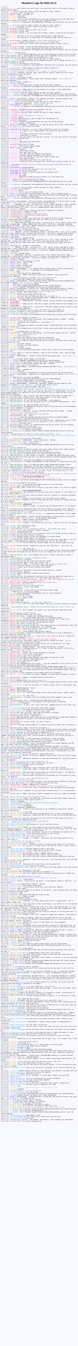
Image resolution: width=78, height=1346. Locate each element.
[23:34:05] (5, 36)
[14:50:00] (5, 273)
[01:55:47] (5, 1234)
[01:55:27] (5, 1238)
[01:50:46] (5, 1269)
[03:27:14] (5, 597)
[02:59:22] (5, 775)
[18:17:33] (5, 220)
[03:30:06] (5, 571)
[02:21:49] (5, 1056)
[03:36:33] (5, 551)
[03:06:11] (5, 734)
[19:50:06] (5, 126)
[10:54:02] (5, 356)
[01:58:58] (5, 1199)
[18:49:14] (5, 207)
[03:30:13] (5, 567)
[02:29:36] (5, 1021)
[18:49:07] (5, 209)
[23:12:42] (5, 57)
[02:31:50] (5, 1003)
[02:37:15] (5, 973)
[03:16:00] (5, 668)
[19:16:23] (5, 143)
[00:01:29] (5, 1342)
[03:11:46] (5, 694)
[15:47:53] (5, 249)
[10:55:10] (5, 350)
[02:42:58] (5, 935)
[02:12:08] (5, 1126)
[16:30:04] (5, 237)
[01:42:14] (5, 1300)
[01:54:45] (5, 1245)
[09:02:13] (5, 433)
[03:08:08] (5, 703)
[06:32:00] (5, 442)
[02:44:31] (5, 920)
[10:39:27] (5, 389)
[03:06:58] (5, 718)
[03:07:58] (5, 705)
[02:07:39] (5, 1151)
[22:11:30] (5, 84)
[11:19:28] (5, 339)
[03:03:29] (5, 758)
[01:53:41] (5, 1249)
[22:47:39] (5, 62)
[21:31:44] (5, 102)
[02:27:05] (5, 1045)
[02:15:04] (5, 1102)
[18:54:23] (5, 183)
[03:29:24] (5, 578)
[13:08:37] (5, 327)
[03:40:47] (5, 543)
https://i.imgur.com (46, 349)
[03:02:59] (5, 762)
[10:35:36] (5, 402)
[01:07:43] (5, 1326)
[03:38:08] (5, 545)
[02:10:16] (5, 1138)
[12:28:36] (5, 336)
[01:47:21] (5, 1284)
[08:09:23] (5, 435)
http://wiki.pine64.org (9, 374)
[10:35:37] (5, 400)
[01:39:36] (5, 1304)
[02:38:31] (5, 964)
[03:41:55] (5, 541)
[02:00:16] (5, 1194)
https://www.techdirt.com (38, 125)
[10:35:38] (5, 398)
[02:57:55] (5, 782)
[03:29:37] (5, 575)
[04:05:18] (5, 466)
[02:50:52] (5, 857)
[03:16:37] (5, 659)
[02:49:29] (5, 867)
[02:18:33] (5, 1074)
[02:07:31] (5, 1155)
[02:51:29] (5, 845)
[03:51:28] (5, 512)
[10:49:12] (5, 376)
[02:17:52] (5, 1080)
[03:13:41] (5, 687)
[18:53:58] (5, 185)
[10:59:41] (5, 343)
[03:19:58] (5, 633)
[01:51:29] (5, 1260)
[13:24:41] (5, 325)
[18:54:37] (5, 176)
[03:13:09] (5, 690)
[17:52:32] (5, 226)
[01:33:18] (5, 1307)
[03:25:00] (5, 606)
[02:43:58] (5, 929)
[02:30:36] (5, 1012)
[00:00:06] (5, 1344)
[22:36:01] (5, 75)
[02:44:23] (5, 925)
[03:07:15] (5, 712)
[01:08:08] (5, 1322)
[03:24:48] (5, 609)
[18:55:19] (5, 167)
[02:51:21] (5, 852)
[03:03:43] (5, 753)
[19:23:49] (5, 130)
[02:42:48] (5, 940)
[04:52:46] (5, 459)
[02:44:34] (5, 918)
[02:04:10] (5, 1160)
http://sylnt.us (42, 49)
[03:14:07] (5, 681)
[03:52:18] (5, 501)
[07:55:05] (5, 439)
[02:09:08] (5, 1146)
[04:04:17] (5, 468)
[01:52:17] (5, 1254)
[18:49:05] (5, 211)
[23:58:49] (5, 9)
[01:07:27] (5, 1328)
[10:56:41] (5, 349)
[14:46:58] (5, 294)
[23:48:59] (5, 14)
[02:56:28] (5, 791)
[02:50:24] (5, 859)
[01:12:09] (5, 1320)
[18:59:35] (5, 158)
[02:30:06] (5, 1017)
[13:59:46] (5, 321)
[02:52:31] (5, 835)
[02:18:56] (5, 1067)
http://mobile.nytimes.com (36, 1001)
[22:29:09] (5, 77)
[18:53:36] (5, 189)
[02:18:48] (5, 1070)
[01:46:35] (5, 1285)
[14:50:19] (5, 259)
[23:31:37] (5, 47)
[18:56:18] (5, 161)
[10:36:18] (5, 393)
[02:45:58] (5, 909)
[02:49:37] (5, 865)
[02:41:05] (5, 960)
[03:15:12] (5, 672)
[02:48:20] (5, 878)
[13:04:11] (5, 328)
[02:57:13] (5, 788)
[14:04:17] (5, 317)
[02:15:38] (5, 1096)
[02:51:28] (5, 848)
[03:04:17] (5, 749)
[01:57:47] (5, 1214)
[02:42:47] (5, 942)
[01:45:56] (5, 1289)
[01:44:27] (5, 1291)
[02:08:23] (5, 1148)
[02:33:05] (5, 990)
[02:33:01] (5, 992)
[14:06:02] (5, 312)
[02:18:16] (5, 1078)
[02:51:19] (5, 854)
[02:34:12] (5, 986)
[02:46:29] (5, 905)
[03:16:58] (5, 657)
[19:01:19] (5, 156)
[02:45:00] (5, 916)
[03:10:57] (5, 698)
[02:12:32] (5, 1118)
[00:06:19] (5, 1341)
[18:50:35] (5, 196)
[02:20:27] (5, 1063)
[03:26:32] (5, 602)
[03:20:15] (5, 626)
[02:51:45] (5, 841)
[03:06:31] (5, 727)
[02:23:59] (5, 1054)
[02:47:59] (5, 889)
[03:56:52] (5, 481)
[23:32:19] (5, 42)
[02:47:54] (5, 890)
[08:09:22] (5, 437)
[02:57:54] (5, 784)
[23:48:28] (5, 22)
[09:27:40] (5, 424)
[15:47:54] (5, 244)
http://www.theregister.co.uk (37, 913)
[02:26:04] (5, 1050)
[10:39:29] (5, 387)
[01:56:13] (5, 1228)
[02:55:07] (5, 802)
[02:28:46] (5, 1025)
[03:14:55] (5, 674)
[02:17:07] (5, 1087)
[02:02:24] (5, 1177)
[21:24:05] (5, 110)
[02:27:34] (5, 1039)
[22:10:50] (5, 86)
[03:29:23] (5, 580)
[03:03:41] (5, 756)
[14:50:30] (5, 257)
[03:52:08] (5, 503)
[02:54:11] (5, 824)
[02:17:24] (5, 1083)
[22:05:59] (5, 93)
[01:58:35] (5, 1205)
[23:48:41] (5, 16)
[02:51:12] (5, 856)
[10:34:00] (5, 404)
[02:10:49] (5, 1133)
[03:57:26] (5, 479)
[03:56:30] (5, 485)
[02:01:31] (5, 1183)
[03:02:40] (5, 767)
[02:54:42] (5, 806)
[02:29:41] (5, 1019)
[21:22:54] (5, 112)
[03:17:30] (5, 654)
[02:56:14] (5, 795)
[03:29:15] (5, 584)
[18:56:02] (5, 163)
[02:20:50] (5, 1059)
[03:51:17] (5, 516)
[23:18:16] (5, 51)
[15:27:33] (5, 251)
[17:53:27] (5, 224)
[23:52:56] (5, 12)
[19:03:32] (5, 152)
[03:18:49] (5, 644)
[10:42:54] (5, 380)
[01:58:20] (5, 1208)
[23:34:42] (5, 35)
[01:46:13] (5, 1287)
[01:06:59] (5, 1333)
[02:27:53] (5, 1036)
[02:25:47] (5, 1052)
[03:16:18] (5, 665)
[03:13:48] (5, 685)
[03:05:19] (5, 745)
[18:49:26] (5, 205)
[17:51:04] (5, 227)
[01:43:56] (5, 1293)
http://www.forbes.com (46, 698)
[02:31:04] (5, 1008)
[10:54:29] (5, 354)
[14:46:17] (5, 295)
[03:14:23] (5, 677)
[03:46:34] (5, 536)
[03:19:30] (5, 635)
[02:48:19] (5, 879)
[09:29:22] (5, 418)
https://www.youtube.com (26, 384)
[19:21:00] (5, 134)
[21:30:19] (5, 108)
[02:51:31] (5, 843)
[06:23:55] (5, 448)
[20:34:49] (5, 117)
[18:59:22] (5, 159)
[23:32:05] (5, 44)
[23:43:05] (5, 25)
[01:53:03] (5, 1252)
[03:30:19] (5, 565)
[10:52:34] (5, 371)
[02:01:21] (5, 1188)
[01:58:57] (5, 1201)
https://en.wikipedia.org (32, 624)
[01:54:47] (5, 1241)
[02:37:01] (5, 977)
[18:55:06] (5, 170)
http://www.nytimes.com (35, 1003)
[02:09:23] (5, 1144)
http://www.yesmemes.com (33, 350)
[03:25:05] (5, 604)
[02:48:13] (5, 887)
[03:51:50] (5, 505)
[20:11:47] (5, 123)
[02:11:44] (5, 1127)
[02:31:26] (5, 1004)
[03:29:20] (5, 582)
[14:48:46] (5, 277)
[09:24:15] (5, 429)
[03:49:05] (5, 521)
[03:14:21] (5, 679)
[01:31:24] (5, 1313)
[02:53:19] (5, 834)
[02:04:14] (5, 1159)
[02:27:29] (5, 1043)
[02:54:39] (5, 808)
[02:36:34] (5, 980)
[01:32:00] (5, 1309)
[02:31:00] (5, 1010)
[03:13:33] (5, 688)
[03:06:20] (5, 731)
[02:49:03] (5, 872)
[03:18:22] (5, 646)
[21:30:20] (5, 106)
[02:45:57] (5, 913)
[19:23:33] (5, 132)
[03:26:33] (5, 598)
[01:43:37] (5, 1295)
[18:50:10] (5, 200)
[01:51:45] (5, 1258)
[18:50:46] (5, 192)
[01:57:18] (5, 1217)
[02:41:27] (5, 957)
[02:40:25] (5, 962)
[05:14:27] (5, 451)
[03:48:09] (5, 527)
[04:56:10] (5, 457)
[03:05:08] (5, 747)
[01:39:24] (5, 1306)
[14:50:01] (5, 266)
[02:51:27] (5, 850)
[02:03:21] (5, 1164)
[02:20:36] (5, 1061)
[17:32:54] (5, 231)
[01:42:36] (5, 1298)
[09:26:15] (5, 426)
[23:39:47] (5, 29)
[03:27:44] (5, 589)
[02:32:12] (5, 997)
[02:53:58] (5, 826)
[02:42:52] (5, 936)
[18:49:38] (5, 204)
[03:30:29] (5, 562)
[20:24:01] (5, 121)
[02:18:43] (5, 1072)
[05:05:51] (5, 455)
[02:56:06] (5, 799)
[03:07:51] (5, 709)
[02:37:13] (5, 975)
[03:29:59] (5, 573)
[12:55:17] (5, 334)
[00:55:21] (5, 1339)
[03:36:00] (5, 553)
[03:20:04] (5, 631)
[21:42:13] (5, 101)
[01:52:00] (5, 1256)
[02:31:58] (5, 999)
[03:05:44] (5, 740)
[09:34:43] (5, 417)
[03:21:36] (5, 619)
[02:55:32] (5, 800)
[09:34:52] (5, 413)
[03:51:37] (5, 507)
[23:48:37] (5, 20)
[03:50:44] (5, 519)
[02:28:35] (5, 1026)
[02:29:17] (5, 1023)
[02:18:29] (5, 1076)
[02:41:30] (5, 951)
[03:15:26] (5, 670)
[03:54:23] (5, 496)
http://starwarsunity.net (33, 602)
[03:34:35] (5, 556)
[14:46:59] (5, 286)
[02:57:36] (5, 786)
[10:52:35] (5, 360)
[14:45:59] (5, 305)
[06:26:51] (5, 446)
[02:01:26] (5, 1184)
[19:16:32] (5, 141)
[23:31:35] (5, 49)
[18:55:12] (5, 169)
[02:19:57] (5, 1065)
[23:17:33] (5, 55)
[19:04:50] (5, 147)
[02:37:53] (5, 969)
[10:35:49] (5, 396)
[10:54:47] (5, 352)
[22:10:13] (5, 90)
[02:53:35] (5, 830)
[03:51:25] (5, 514)
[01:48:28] (5, 1276)
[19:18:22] (5, 137)
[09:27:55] (5, 422)
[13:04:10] (5, 332)
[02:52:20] (5, 839)
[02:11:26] (5, 1129)
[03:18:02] (5, 650)
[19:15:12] (5, 145)
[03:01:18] (5, 771)
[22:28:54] (5, 82)
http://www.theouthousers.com (35, 615)
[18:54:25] (5, 181)
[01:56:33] (5, 1225)
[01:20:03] (5, 1315)
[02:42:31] (5, 944)
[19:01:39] (5, 154)
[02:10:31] (5, 1137)
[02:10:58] (5, 1131)
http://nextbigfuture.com (46, 332)
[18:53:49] (5, 187)
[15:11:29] (5, 253)
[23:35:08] (5, 31)
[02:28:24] (5, 1030)
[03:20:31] (5, 622)
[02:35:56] (5, 984)
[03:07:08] (5, 716)
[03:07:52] (5, 707)
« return (4, 7)
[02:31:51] (5, 1001)
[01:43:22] (5, 1296)
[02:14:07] (5, 1109)
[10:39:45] (5, 385)
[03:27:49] (5, 587)
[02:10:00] (5, 1142)
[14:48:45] (5, 284)
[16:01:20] (5, 240)
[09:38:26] (5, 407)
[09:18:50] (5, 431)
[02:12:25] (5, 1120)
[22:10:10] (5, 91)
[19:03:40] (5, 148)
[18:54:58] (5, 172)
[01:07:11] (5, 1329)
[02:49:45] (5, 863)
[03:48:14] (5, 525)
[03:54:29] (5, 492)
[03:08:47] (5, 701)
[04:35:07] (5, 462)
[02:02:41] (5, 1172)
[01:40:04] (5, 1302)
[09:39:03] (5, 406)
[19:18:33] (5, 136)
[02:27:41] (5, 1037)
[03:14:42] (5, 676)
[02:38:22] (5, 966)
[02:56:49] (5, 789)
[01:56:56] (5, 1221)
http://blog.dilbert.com (26, 108)
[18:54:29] (5, 180)
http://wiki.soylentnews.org (49, 47)
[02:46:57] (5, 894)
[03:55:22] (5, 486)
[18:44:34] (5, 215)
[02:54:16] (5, 821)
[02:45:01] (5, 914)
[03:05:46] (5, 738)
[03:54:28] (5, 494)
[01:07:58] (5, 1324)
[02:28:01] (5, 1034)
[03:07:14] (5, 714)
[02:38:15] (5, 968)
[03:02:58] (5, 766)
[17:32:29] (5, 233)
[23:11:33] (5, 58)
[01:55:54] (5, 1230)
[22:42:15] (5, 69)
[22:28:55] (5, 80)
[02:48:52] (5, 874)
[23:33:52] (5, 38)
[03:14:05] (5, 683)
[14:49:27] (5, 275)
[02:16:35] (5, 1093)
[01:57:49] (5, 1210)
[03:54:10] (5, 497)
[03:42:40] (5, 538)
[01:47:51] (5, 1280)
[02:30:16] (5, 1014)
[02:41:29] (5, 955)
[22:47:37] (5, 64)
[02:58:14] (5, 780)
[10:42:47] (5, 382)
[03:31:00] (5, 560)
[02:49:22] (5, 868)
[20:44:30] (5, 113)
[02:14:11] (5, 1107)
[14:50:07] (5, 260)
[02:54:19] (5, 817)
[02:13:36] (5, 1113)
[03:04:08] (5, 751)
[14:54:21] (5, 255)
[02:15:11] (5, 1100)
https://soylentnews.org (29, 82)
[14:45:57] (5, 310)
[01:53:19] (5, 1251)
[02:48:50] (5, 876)
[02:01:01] (5, 1190)
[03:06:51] (5, 721)
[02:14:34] (5, 1105)
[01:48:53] (5, 1274)
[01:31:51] (5, 1311)
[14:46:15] (5, 303)
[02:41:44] (5, 947)
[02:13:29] (5, 1115)
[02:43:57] (5, 933)
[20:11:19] (5, 125)
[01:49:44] (5, 1273)
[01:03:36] (5, 1337)
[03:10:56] (5, 699)
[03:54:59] (5, 490)
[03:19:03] (5, 643)
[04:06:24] (5, 464)
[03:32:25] (5, 558)
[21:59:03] (5, 97)
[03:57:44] (5, 477)
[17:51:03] (5, 229)
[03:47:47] (5, 532)
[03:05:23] (5, 742)
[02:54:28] (5, 815)
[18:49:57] (5, 202)
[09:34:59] (5, 411)
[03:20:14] (5, 630)
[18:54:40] (5, 174)
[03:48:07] (5, 530)
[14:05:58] (5, 314)
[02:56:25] (5, 793)
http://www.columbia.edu (37, 815)
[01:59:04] (5, 1197)
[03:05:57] (5, 736)
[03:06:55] (5, 720)
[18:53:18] (5, 191)
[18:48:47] (5, 213)
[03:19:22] (5, 637)
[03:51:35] (5, 508)
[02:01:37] (5, 1181)
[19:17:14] (5, 139)
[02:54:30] (5, 811)
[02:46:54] (5, 903)
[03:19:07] (5, 639)
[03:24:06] (5, 613)
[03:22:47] (5, 615)
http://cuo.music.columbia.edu (12, 813)
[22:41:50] (5, 71)
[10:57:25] (5, 345)
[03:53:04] (5, 499)
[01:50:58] (5, 1265)
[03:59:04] (5, 474)
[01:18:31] (5, 1318)
